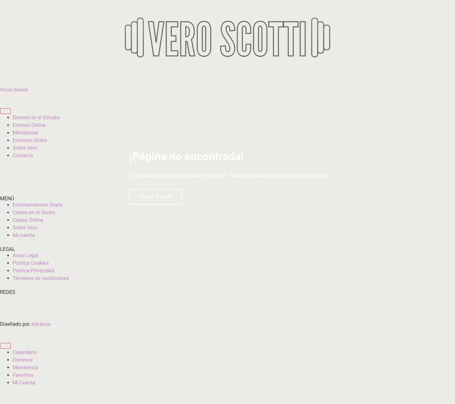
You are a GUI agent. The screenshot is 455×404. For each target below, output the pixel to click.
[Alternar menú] (5, 111)
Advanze (40, 324)
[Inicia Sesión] (8, 76)
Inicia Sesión (14, 90)
